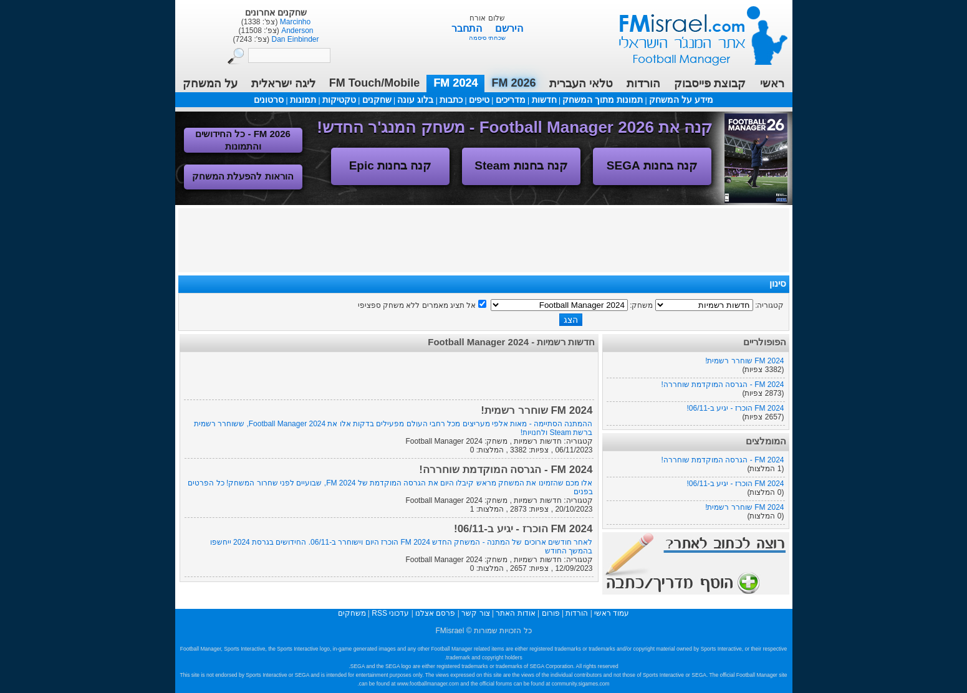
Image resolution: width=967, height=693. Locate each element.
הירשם (509, 28)
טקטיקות (339, 100)
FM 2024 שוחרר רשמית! (744, 360)
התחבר (467, 28)
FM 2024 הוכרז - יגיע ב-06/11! (735, 408)
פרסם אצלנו (435, 613)
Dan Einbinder (294, 39)
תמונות (303, 100)
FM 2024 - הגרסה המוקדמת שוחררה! (722, 384)
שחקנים (377, 100)
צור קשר (475, 613)
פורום (551, 613)
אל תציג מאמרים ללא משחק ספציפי (417, 305)
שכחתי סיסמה (487, 37)
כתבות (451, 100)
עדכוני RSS (390, 613)
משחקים (352, 613)
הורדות (643, 83)
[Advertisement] (484, 239)
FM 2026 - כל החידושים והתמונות (243, 139)
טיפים (479, 100)
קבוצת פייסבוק (710, 83)
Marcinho (293, 21)
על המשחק (210, 83)
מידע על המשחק (681, 100)
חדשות (544, 100)
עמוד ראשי (695, 31)
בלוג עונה (415, 100)
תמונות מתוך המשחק (602, 100)
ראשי (772, 83)
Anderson (296, 30)
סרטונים (269, 100)
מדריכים (511, 100)
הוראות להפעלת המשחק (242, 176)
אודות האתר (515, 613)
